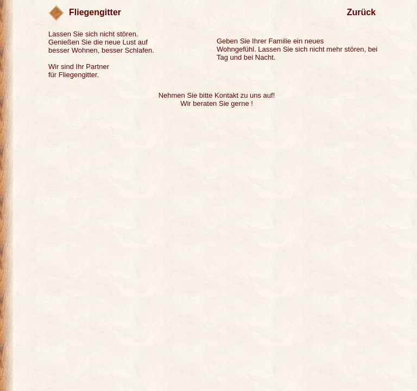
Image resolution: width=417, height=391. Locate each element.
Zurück (361, 12)
